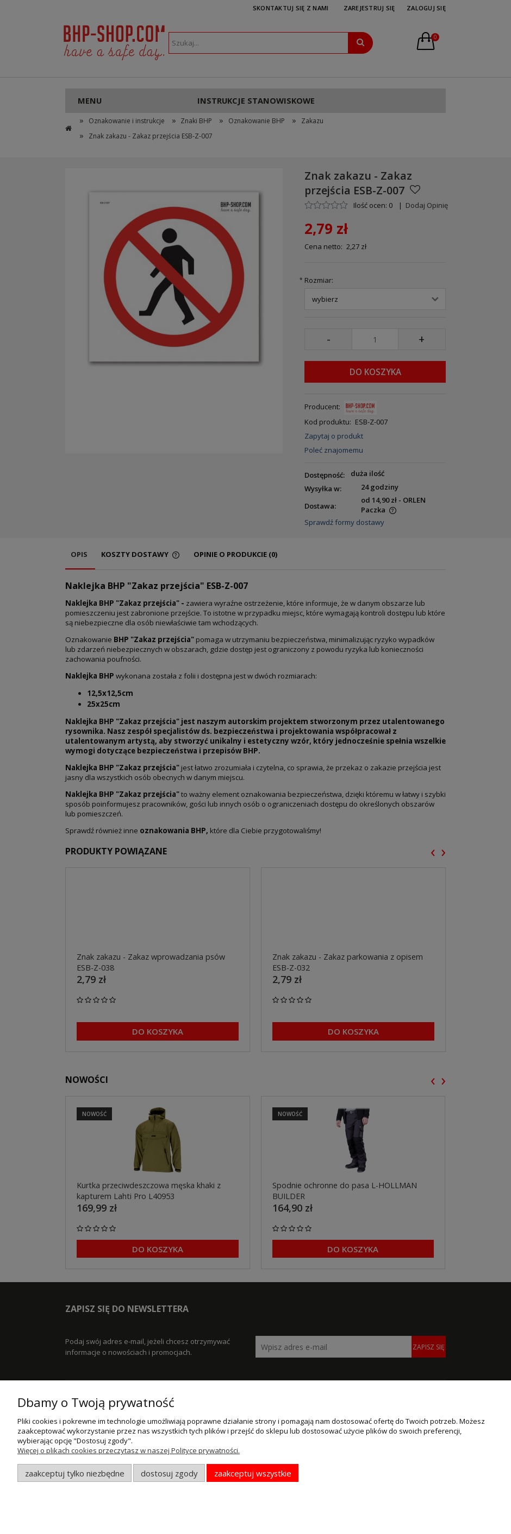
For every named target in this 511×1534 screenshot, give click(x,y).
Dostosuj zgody (169, 1473)
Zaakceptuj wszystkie (252, 1473)
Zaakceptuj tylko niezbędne (74, 1473)
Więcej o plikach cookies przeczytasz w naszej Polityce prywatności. (128, 1450)
